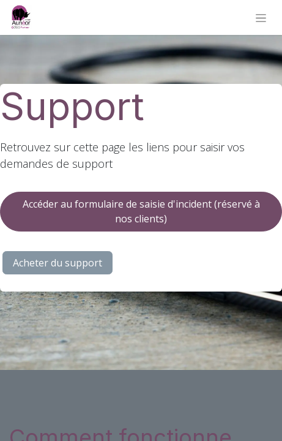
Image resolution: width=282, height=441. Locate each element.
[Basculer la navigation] (261, 17)
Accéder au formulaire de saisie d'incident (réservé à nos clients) (141, 211)
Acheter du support (57, 263)
